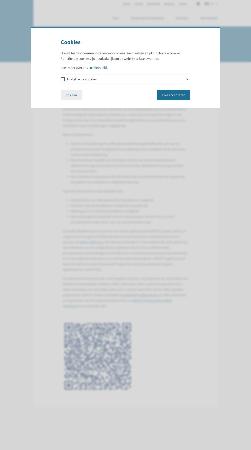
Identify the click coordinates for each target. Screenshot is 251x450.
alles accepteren (173, 95)
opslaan (71, 95)
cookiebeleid (97, 67)
